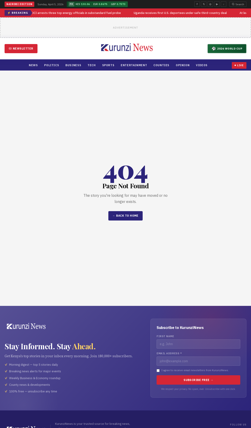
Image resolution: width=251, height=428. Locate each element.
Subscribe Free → (198, 380)
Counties (161, 65)
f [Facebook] (197, 4)
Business (73, 65)
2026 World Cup (227, 48)
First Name (165, 336)
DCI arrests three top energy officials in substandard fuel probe (76, 13)
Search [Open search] (238, 4)
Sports (108, 65)
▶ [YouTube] (217, 4)
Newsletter (21, 48)
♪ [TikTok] (223, 4)
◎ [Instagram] (210, 4)
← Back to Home (125, 215)
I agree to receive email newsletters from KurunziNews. (195, 370)
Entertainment (134, 65)
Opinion (183, 65)
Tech (92, 65)
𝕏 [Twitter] (204, 4)
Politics (51, 65)
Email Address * (169, 353)
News (33, 65)
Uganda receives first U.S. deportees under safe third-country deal (180, 13)
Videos (202, 65)
